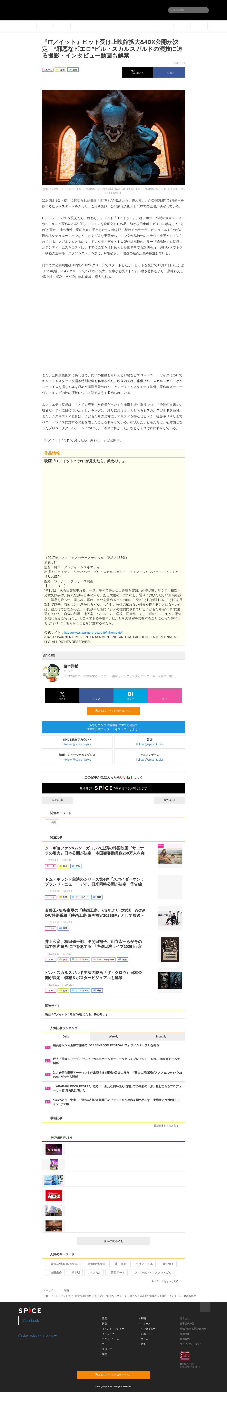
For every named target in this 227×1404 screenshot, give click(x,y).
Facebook (31, 1321)
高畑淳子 (166, 1264)
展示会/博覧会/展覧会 (62, 1264)
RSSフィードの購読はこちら (116, 710)
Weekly (113, 1036)
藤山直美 (118, 1264)
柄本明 (74, 1272)
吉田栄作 (54, 1272)
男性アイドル (142, 1264)
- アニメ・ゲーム (110, 1339)
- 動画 (142, 1318)
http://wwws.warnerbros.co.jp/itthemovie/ (93, 632)
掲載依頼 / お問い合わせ (193, 1328)
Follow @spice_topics (77, 744)
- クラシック (107, 1334)
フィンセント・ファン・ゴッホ (153, 1272)
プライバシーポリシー (192, 1344)
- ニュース (145, 1323)
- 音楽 (104, 1318)
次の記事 (173, 800)
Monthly (161, 1036)
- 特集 (142, 1344)
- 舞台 (104, 1323)
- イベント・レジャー (112, 1328)
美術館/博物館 (94, 1264)
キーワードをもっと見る (166, 1281)
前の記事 (53, 800)
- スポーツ (106, 1349)
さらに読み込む (125, 1241)
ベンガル (93, 1272)
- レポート (145, 1334)
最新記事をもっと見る (168, 1125)
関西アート (116, 1272)
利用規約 (185, 1339)
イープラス (50, 1290)
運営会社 (185, 1318)
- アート (105, 1344)
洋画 (51, 822)
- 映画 (104, 1354)
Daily (66, 1036)
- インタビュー (147, 1328)
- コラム (143, 1339)
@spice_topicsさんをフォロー (37, 1335)
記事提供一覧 (187, 1323)
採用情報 (185, 1334)
